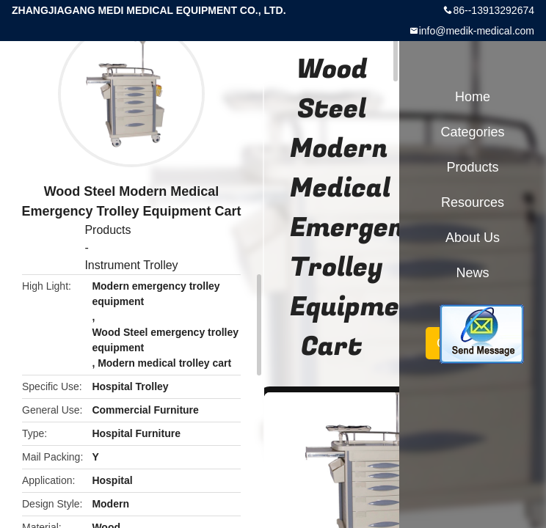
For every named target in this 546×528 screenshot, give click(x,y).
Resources (472, 202)
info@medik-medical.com (476, 31)
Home (472, 96)
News (472, 272)
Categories (472, 132)
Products (107, 230)
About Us (472, 237)
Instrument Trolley (131, 265)
